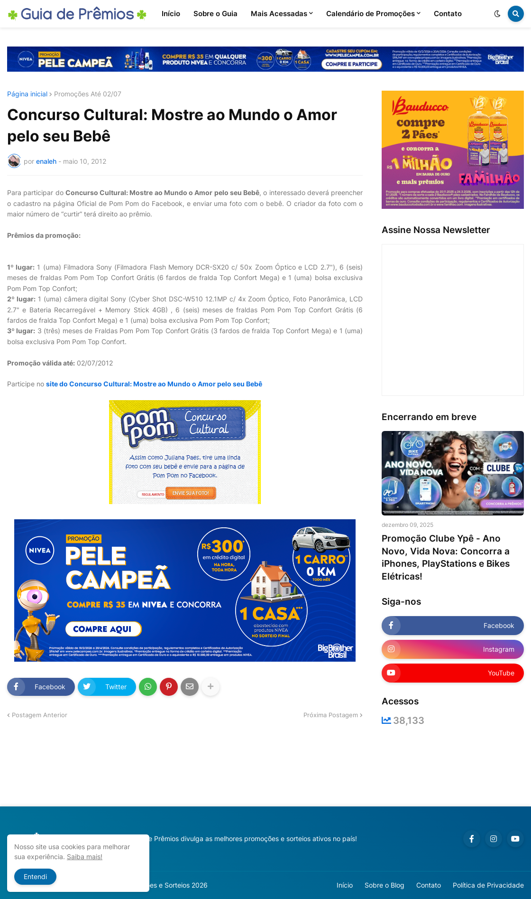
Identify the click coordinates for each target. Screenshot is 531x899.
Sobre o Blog (384, 885)
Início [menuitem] (171, 13)
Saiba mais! (84, 856)
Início (345, 885)
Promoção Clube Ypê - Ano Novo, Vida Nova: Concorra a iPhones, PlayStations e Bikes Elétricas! (446, 557)
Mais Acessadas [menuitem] (279, 13)
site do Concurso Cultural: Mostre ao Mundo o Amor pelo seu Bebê (154, 384)
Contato (428, 885)
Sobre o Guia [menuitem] (215, 13)
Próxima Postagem (330, 715)
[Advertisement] (265, 766)
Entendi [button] (35, 876)
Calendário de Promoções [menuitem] (370, 13)
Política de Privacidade (488, 885)
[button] (497, 14)
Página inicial (27, 94)
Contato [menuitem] (448, 13)
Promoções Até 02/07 (87, 94)
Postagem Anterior (39, 715)
